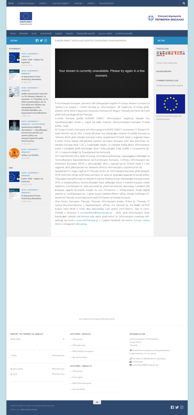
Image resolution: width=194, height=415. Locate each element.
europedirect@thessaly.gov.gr (96, 212)
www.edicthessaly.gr (87, 220)
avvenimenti (45, 33)
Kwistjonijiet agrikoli (86, 33)
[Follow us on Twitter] (41, 40)
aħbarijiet (23, 33)
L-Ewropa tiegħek (60, 3)
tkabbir (42, 3)
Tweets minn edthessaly (166, 63)
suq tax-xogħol (105, 33)
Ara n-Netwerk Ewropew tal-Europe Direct (97, 319)
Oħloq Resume (78, 345)
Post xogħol (77, 377)
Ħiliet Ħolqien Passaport (82, 351)
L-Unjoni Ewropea (25, 3)
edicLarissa (81, 224)
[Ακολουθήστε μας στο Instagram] (45, 40)
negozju (69, 33)
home (11, 3)
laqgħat (58, 33)
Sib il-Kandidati (78, 389)
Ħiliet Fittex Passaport (81, 383)
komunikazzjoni (106, 3)
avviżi (34, 33)
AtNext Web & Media (29, 409)
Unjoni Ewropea (163, 71)
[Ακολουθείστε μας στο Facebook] (37, 40)
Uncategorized (38, 124)
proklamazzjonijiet (124, 33)
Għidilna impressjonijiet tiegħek (169, 85)
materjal (78, 3)
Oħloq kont (77, 339)
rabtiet (90, 3)
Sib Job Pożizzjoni (79, 357)
